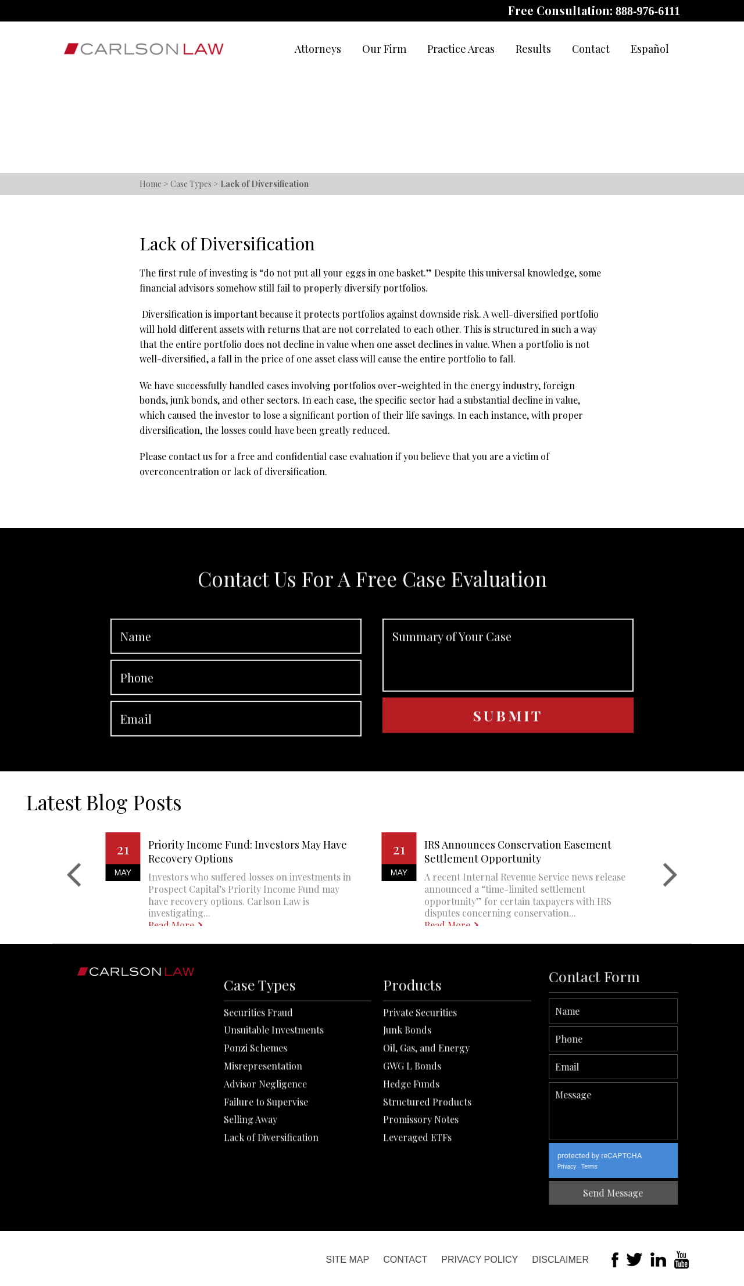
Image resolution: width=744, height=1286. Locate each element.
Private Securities (420, 1121)
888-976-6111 (648, 11)
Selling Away (250, 1228)
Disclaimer (560, 1260)
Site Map (347, 1260)
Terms (665, 1166)
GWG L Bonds (412, 1174)
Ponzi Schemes (255, 1156)
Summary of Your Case (508, 727)
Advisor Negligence (265, 1192)
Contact (591, 49)
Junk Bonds (407, 1138)
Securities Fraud (258, 1121)
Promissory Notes (421, 1228)
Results (533, 49)
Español (650, 49)
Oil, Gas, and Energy (426, 1156)
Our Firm (384, 49)
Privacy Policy (479, 1260)
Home (151, 183)
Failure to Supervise (266, 1210)
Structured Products (427, 1210)
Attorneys (318, 49)
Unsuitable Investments (274, 1138)
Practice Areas (461, 49)
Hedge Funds (411, 1192)
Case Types (191, 183)
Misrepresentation (263, 1174)
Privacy (642, 1166)
